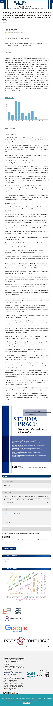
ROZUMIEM (26, 702)
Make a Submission (9, 548)
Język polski (5, 559)
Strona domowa (7, 8)
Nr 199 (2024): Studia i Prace (29, 8)
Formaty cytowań (9, 502)
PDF (6, 476)
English (4, 561)
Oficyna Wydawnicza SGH (10, 671)
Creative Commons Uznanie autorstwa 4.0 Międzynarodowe (33, 539)
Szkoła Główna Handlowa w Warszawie (12, 673)
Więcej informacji (42, 700)
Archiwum (17, 8)
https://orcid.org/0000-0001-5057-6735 (15, 32)
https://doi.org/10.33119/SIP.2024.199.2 (18, 38)
